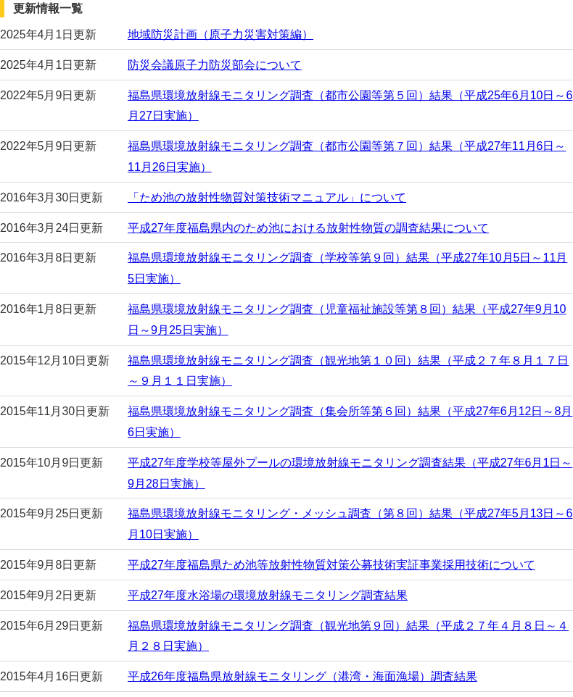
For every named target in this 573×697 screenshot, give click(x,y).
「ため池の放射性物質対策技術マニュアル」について (267, 197)
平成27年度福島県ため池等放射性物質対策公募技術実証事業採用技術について (331, 565)
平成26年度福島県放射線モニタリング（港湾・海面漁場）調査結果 (302, 676)
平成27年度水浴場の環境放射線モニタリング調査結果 (268, 595)
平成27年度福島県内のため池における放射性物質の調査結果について (308, 228)
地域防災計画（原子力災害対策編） (220, 34)
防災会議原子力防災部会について (215, 65)
